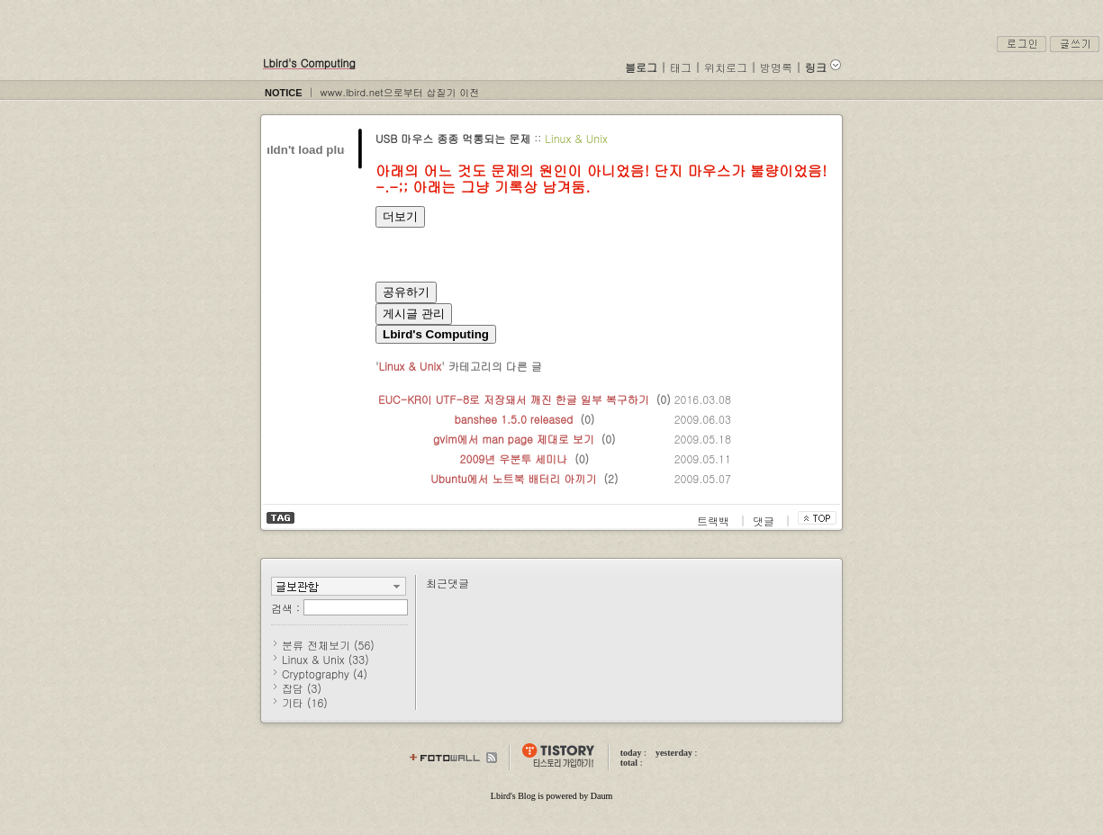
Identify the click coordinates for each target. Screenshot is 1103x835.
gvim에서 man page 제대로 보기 (513, 438)
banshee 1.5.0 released (513, 418)
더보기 (400, 216)
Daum (601, 796)
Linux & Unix (576, 138)
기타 (305, 702)
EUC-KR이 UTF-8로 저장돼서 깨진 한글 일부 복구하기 (513, 399)
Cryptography (324, 673)
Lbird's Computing (309, 62)
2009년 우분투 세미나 (514, 458)
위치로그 (725, 67)
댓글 (765, 520)
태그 (681, 67)
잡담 (301, 688)
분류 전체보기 (328, 644)
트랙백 (715, 520)
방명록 (776, 67)
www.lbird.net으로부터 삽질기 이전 (399, 92)
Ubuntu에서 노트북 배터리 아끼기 (513, 478)
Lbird (501, 796)
